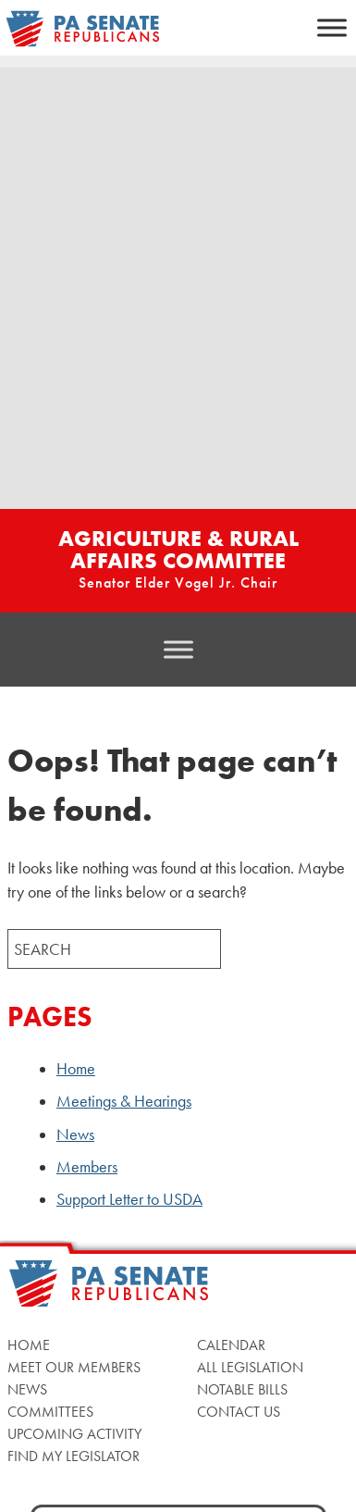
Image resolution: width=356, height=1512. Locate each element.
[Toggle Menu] (332, 27)
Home (75, 1069)
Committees (50, 1411)
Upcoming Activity (74, 1434)
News (75, 1134)
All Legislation (250, 1367)
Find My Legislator (73, 1456)
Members (86, 1167)
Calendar (231, 1345)
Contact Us (238, 1411)
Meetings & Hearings (123, 1101)
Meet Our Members (74, 1367)
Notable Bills (242, 1389)
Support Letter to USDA (129, 1199)
